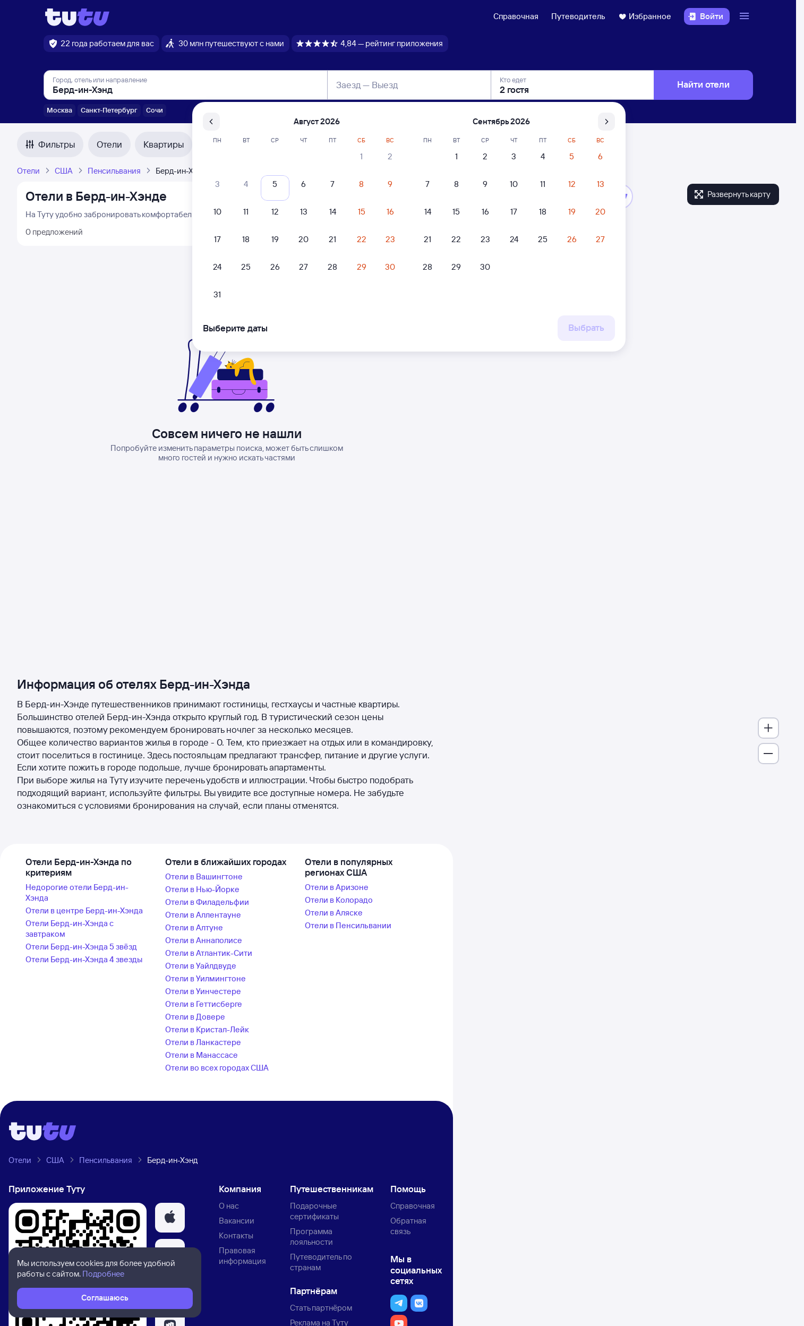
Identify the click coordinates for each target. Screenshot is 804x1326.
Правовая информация (242, 1255)
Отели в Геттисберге (203, 1004)
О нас (229, 1206)
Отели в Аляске (334, 913)
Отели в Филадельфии (207, 902)
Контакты (236, 1235)
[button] (170, 1218)
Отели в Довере (195, 1017)
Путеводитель (578, 16)
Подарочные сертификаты (314, 1211)
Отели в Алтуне (194, 927)
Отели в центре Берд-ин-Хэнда (84, 910)
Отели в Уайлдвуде (200, 966)
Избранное (644, 16)
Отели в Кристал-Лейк (207, 1029)
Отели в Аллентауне (203, 915)
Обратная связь (408, 1226)
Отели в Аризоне (337, 887)
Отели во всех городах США (217, 1068)
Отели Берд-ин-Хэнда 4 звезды (83, 959)
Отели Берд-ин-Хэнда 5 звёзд (81, 947)
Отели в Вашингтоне (204, 876)
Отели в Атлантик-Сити (208, 953)
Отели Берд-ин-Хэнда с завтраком (69, 928)
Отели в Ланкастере (203, 1042)
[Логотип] (77, 16)
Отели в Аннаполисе (203, 940)
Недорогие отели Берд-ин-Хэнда (77, 892)
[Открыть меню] (745, 16)
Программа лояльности (311, 1236)
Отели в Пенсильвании (348, 925)
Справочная (515, 16)
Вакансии (236, 1221)
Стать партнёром (321, 1308)
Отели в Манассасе (201, 1055)
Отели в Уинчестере (203, 991)
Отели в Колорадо (339, 900)
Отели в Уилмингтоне (205, 978)
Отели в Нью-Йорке (202, 889)
